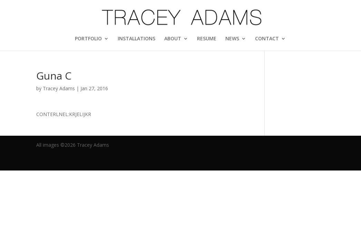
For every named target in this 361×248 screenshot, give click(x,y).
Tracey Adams (59, 88)
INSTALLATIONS (136, 39)
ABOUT (172, 39)
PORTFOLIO (88, 39)
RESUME (206, 39)
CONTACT (267, 39)
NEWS (232, 39)
